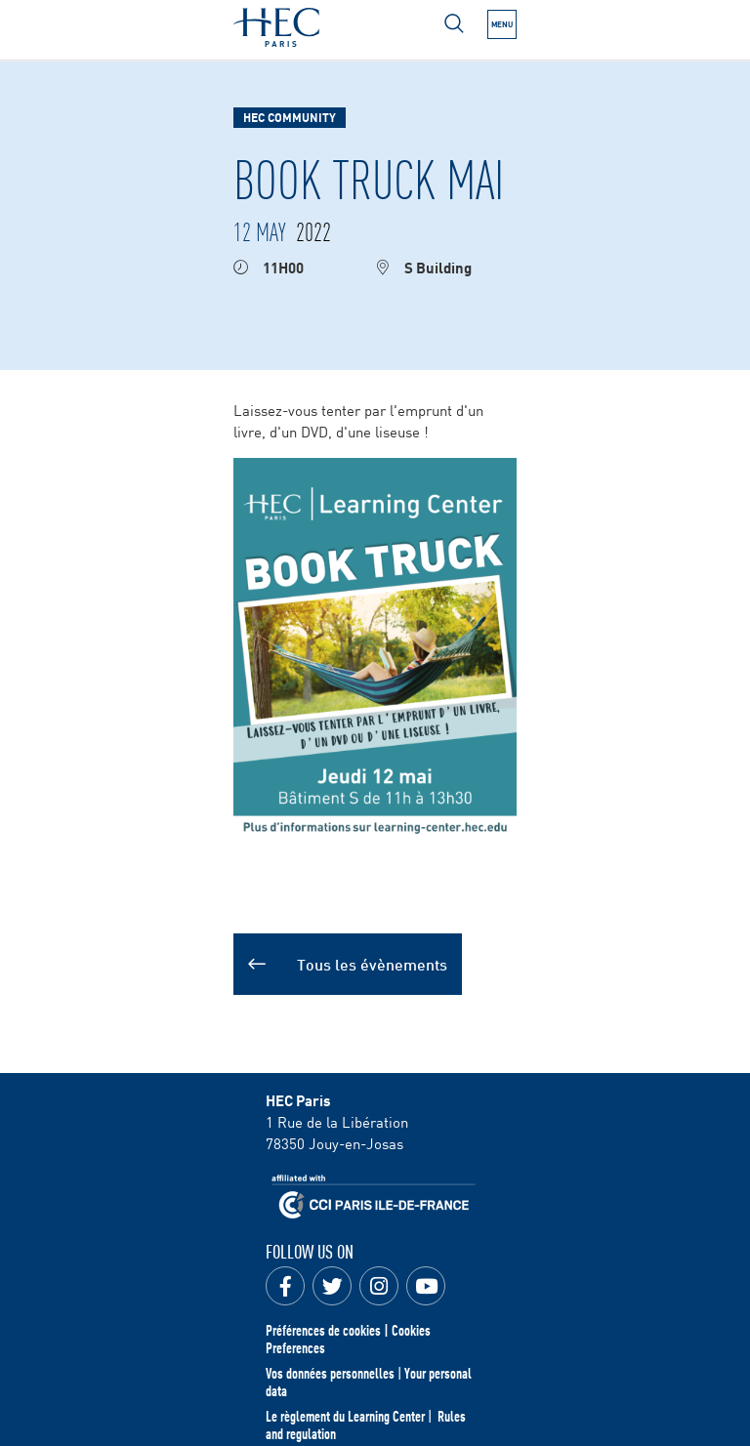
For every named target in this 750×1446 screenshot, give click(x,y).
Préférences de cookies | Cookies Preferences (348, 1338)
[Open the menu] (502, 24)
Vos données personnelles (330, 1373)
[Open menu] (454, 23)
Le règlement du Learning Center (345, 1415)
